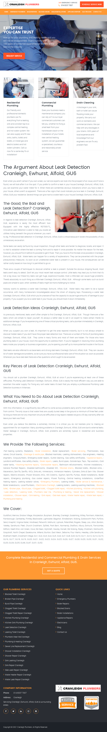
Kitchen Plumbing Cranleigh (17, 617)
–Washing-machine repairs (27, 464)
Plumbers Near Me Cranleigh (17, 636)
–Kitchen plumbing (74, 488)
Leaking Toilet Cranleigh (15, 632)
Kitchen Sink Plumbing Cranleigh (19, 622)
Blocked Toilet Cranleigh (15, 594)
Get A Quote (53, 570)
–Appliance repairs (94, 457)
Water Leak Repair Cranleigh (17, 679)
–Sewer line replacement (83, 492)
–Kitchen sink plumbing (93, 488)
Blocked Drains (44, 12)
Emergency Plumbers (17, 12)
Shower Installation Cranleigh (17, 651)
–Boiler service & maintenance (88, 481)
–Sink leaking (34, 495)
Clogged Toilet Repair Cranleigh (18, 613)
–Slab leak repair (59, 495)
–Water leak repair (94, 495)
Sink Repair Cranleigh (14, 665)
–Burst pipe (26, 488)
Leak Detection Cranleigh (15, 627)
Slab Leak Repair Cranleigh (16, 670)
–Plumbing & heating (61, 492)
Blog (59, 627)
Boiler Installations (59, 12)
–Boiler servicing (78, 451)
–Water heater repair (76, 495)
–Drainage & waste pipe (33, 454)
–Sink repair (45, 495)
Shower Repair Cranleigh (15, 655)
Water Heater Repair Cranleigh (18, 674)
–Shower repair (20, 495)
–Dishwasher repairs (49, 464)
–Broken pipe (14, 488)
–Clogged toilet (38, 488)
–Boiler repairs (45, 461)
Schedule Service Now (92, 4)
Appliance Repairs (74, 12)
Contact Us (97, 12)
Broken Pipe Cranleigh (14, 599)
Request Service (14, 56)
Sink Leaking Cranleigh (14, 660)
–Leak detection (10, 492)
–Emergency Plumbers (50, 481)
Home (6, 12)
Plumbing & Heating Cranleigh (18, 641)
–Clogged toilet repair (55, 488)
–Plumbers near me (42, 492)
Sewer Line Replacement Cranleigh (20, 646)
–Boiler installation (42, 451)
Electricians (86, 12)
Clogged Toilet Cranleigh (15, 608)
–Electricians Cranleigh (45, 485)
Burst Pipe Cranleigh (14, 603)
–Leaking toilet (25, 492)
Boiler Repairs (32, 12)
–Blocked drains (66, 468)
